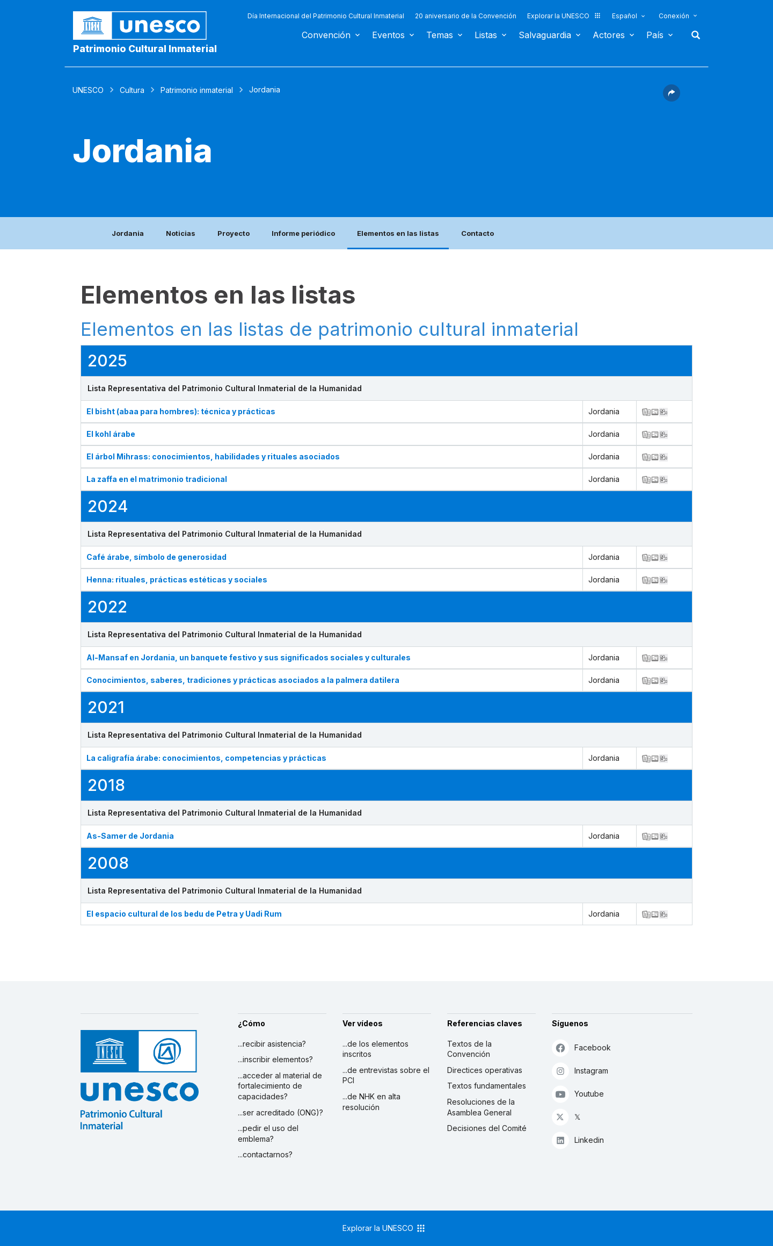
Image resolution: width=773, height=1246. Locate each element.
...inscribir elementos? (275, 1059)
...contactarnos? (265, 1154)
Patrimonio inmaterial (197, 90)
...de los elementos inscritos (375, 1049)
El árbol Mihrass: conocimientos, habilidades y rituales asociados (213, 456)
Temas (439, 35)
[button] (671, 98)
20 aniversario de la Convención (465, 16)
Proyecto (233, 233)
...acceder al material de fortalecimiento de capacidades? (280, 1086)
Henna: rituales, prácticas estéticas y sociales (176, 579)
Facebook (581, 1047)
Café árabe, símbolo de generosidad (156, 556)
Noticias (180, 233)
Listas (486, 35)
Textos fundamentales (486, 1085)
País (654, 35)
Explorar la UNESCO (564, 16)
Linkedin (578, 1140)
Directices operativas (484, 1070)
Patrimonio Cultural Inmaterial (145, 48)
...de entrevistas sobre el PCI (385, 1075)
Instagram (580, 1070)
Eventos (388, 35)
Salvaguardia (545, 35)
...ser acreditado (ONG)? (280, 1112)
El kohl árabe (110, 433)
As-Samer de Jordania (130, 835)
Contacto (477, 233)
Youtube (578, 1093)
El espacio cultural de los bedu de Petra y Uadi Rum (184, 913)
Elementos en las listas (398, 233)
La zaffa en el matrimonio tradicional (156, 479)
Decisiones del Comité (487, 1128)
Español (624, 16)
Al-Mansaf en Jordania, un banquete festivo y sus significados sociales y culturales (248, 657)
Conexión (674, 16)
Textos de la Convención (469, 1049)
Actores (609, 35)
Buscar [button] (692, 35)
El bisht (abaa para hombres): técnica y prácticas (180, 411)
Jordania (128, 233)
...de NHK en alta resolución (371, 1102)
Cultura (132, 90)
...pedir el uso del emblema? (268, 1133)
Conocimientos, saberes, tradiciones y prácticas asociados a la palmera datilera (242, 680)
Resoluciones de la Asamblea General (481, 1107)
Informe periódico (303, 233)
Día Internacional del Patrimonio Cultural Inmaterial (325, 16)
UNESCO (88, 90)
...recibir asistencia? (272, 1043)
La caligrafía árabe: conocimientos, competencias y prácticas (206, 757)
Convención (326, 35)
